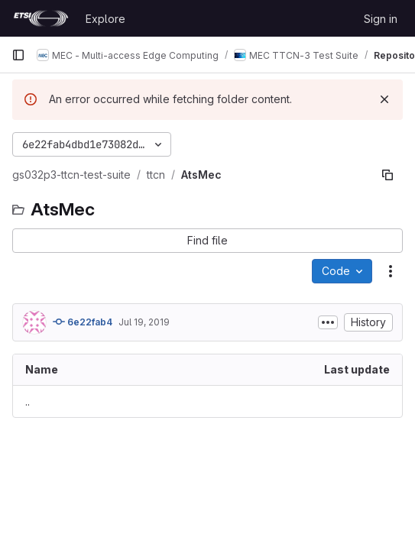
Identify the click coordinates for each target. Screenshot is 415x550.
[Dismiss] (384, 99)
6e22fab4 (82, 321)
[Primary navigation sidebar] (18, 55)
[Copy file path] (387, 175)
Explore (105, 18)
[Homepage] (40, 18)
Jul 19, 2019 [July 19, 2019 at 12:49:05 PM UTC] (144, 322)
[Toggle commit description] (328, 322)
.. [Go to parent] (27, 401)
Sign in (380, 18)
